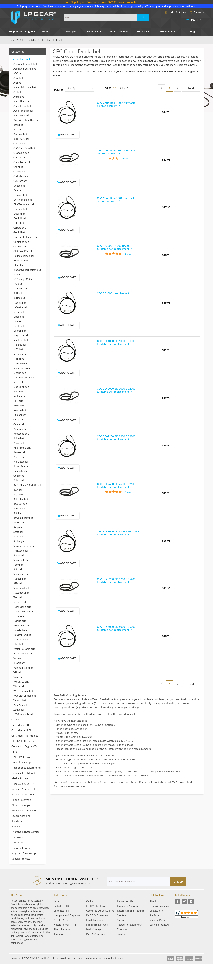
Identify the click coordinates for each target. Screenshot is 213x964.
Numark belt (19, 414)
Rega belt (18, 494)
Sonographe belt (21, 560)
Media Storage (19, 778)
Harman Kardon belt (23, 255)
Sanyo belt (18, 527)
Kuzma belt (19, 297)
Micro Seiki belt (21, 363)
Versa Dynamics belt (23, 653)
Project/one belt (21, 466)
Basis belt (18, 124)
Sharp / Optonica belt (24, 546)
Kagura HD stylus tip (23, 853)
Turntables (143, 31)
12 (114, 88)
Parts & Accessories (22, 794)
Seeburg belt (19, 541)
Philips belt (18, 443)
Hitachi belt (19, 265)
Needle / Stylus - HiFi (23, 789)
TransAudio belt (21, 630)
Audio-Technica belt (23, 110)
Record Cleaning (20, 815)
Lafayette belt (20, 307)
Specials (16, 826)
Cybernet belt (20, 180)
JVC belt (17, 283)
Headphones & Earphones (26, 767)
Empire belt (19, 213)
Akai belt (17, 82)
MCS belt (18, 349)
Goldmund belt (21, 241)
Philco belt (18, 438)
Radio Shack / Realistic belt (27, 485)
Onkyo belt (19, 419)
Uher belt (18, 644)
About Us (154, 901)
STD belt (17, 583)
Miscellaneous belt (22, 368)
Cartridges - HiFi (21, 730)
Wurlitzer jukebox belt (24, 695)
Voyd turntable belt (23, 667)
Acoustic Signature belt (25, 68)
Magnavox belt (21, 335)
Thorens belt (19, 616)
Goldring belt (20, 246)
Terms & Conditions (160, 906)
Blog (192, 31)
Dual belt (18, 190)
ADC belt (18, 73)
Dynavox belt (20, 195)
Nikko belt (18, 405)
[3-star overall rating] (103, 136)
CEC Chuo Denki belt (24, 148)
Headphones (167, 31)
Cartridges (70, 31)
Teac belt (17, 597)
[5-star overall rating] (103, 187)
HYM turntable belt (23, 714)
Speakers (16, 821)
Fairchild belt (19, 218)
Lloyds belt (18, 326)
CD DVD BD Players (23, 740)
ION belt (17, 274)
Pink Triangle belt (22, 447)
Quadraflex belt (21, 471)
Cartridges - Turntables (24, 735)
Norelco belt (19, 410)
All (128, 88)
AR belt (17, 92)
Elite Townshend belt (24, 204)
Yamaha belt (19, 700)
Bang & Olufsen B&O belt (26, 120)
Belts (45, 31)
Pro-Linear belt (20, 461)
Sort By (58, 89)
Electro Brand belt (22, 199)
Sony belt (18, 564)
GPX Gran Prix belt (23, 251)
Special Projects (20, 858)
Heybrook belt (20, 260)
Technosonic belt (22, 606)
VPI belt (17, 672)
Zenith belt (18, 709)
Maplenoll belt (20, 340)
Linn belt (17, 321)
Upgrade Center (20, 847)
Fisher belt (18, 223)
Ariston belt (19, 96)
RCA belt (17, 489)
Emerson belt (20, 209)
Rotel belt (18, 513)
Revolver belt (20, 503)
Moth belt (18, 382)
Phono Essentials (21, 799)
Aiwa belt (18, 78)
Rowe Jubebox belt (23, 517)
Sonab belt (18, 555)
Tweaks (121, 934)
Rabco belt (18, 480)
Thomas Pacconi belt (24, 611)
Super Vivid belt (21, 588)
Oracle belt (19, 424)
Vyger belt (18, 677)
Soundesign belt (21, 574)
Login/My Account (175, 12)
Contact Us (197, 12)
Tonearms (17, 837)
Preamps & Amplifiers (23, 810)
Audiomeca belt (21, 115)
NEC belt (18, 400)
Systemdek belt (21, 592)
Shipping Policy (157, 920)
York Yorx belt (20, 705)
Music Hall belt (21, 386)
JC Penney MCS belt (23, 279)
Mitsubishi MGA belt (23, 377)
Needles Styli (94, 31)
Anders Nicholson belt (24, 87)
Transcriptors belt (22, 634)
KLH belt (17, 293)
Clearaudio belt (21, 152)
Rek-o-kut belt (20, 499)
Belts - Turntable (27, 40)
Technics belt (20, 602)
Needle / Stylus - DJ (23, 783)
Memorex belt (20, 354)
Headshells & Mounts (23, 772)
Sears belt (18, 536)
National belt (20, 396)
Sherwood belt (20, 550)
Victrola (17, 658)
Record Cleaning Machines (130, 910)
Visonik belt (19, 662)
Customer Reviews (159, 924)
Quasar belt (19, 475)
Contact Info (156, 910)
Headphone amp (21, 762)
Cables (15, 719)
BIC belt (17, 129)
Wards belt (19, 686)
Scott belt (18, 531)
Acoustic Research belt (25, 64)
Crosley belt (19, 171)
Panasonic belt (20, 429)
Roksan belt (19, 508)
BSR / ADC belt (21, 138)
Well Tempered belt (23, 691)
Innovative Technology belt (27, 269)
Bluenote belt (20, 134)
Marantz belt (19, 344)
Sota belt (18, 569)
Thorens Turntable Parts (25, 831)
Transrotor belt (20, 639)
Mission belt (19, 372)
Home (12, 40)
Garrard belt (19, 227)
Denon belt (19, 185)
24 (121, 88)
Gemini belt (19, 232)
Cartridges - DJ (20, 724)
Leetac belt (18, 312)
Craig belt (18, 166)
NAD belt (18, 391)
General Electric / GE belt (26, 237)
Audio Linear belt (22, 101)
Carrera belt (19, 143)
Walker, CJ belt (21, 681)
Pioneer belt (19, 452)
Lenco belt (18, 316)
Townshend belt (21, 625)
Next (191, 88)
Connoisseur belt (22, 162)
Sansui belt (19, 522)
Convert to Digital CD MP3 (24, 749)
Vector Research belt (24, 648)
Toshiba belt (19, 620)
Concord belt (20, 157)
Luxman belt (19, 330)
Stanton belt (19, 578)
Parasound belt (21, 433)
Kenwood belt (20, 288)
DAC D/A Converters (23, 756)
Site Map (154, 915)
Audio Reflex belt (22, 106)
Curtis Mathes (20, 176)
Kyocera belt (19, 302)
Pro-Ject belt (19, 457)
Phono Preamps (118, 31)
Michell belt (19, 358)
